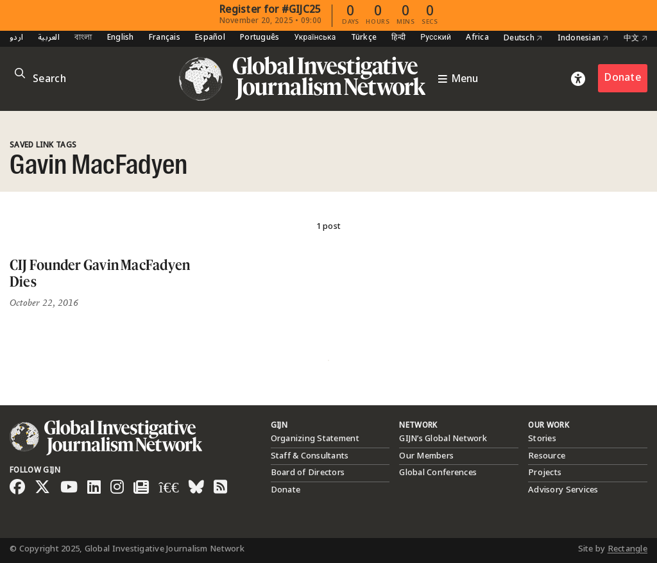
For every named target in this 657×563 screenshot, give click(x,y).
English (120, 38)
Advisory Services (563, 490)
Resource (546, 456)
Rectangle (627, 549)
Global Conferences (438, 473)
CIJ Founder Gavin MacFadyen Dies (100, 273)
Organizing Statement (315, 439)
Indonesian (583, 38)
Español (210, 38)
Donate (622, 77)
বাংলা (83, 38)
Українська (315, 38)
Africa (477, 38)
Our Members (426, 456)
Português (259, 38)
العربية (49, 38)
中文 (635, 38)
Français (164, 38)
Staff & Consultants (310, 456)
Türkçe (364, 38)
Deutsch (523, 38)
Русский (435, 38)
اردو (16, 38)
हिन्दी (398, 38)
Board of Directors (308, 473)
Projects (544, 473)
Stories (542, 439)
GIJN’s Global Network (442, 439)
